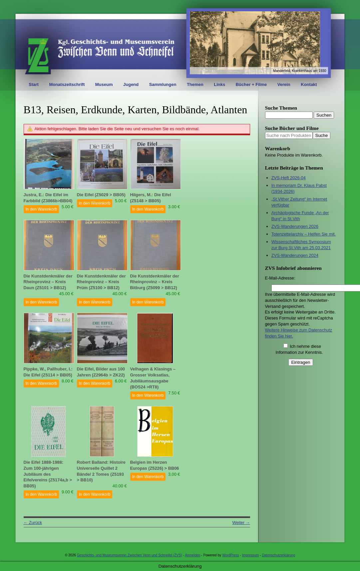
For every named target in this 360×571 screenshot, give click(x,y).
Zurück (33, 522)
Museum (104, 84)
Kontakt (309, 84)
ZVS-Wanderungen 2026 (294, 226)
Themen (195, 84)
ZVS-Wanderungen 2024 (294, 255)
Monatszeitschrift (67, 84)
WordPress (230, 555)
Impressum (250, 555)
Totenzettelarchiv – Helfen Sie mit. (303, 234)
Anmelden (192, 555)
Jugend (131, 84)
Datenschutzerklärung (278, 555)
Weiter (241, 522)
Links (219, 84)
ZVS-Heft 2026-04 (288, 177)
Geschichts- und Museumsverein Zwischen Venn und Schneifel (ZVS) (129, 555)
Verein (283, 84)
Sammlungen (163, 84)
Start (34, 84)
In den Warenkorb (41, 209)
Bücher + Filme (251, 84)
